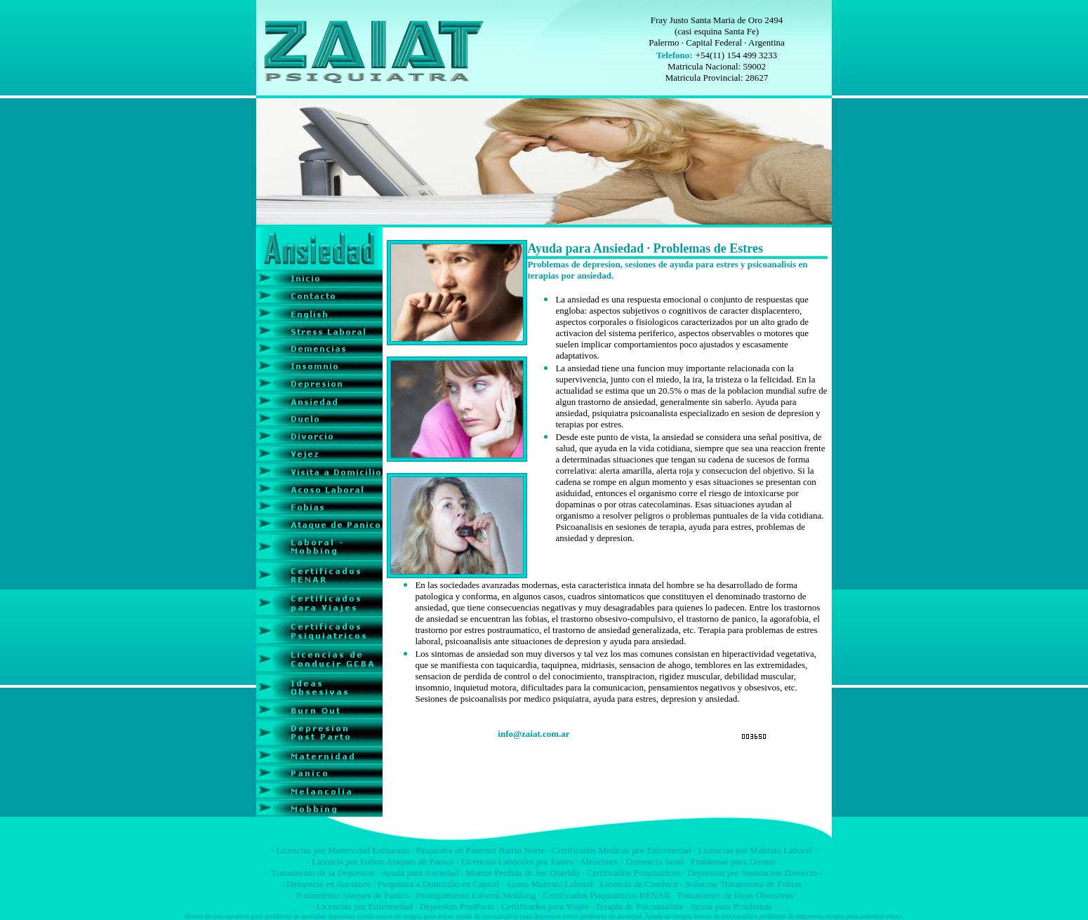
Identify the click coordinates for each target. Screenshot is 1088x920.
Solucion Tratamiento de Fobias (743, 884)
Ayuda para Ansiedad (420, 872)
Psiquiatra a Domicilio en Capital (438, 884)
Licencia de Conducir (639, 884)
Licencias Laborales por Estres (517, 861)
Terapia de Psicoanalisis (639, 906)
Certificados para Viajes (545, 906)
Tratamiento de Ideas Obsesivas (734, 895)
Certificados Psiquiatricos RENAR (606, 895)
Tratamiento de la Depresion (323, 872)
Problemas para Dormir (733, 861)
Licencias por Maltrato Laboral (754, 850)
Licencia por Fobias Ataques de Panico (383, 861)
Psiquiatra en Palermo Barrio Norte (480, 850)
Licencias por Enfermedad (365, 906)
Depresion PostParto (457, 906)
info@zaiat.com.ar (533, 733)
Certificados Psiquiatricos (634, 872)
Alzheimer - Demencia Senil (632, 861)
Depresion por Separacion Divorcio (751, 872)
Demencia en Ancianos (328, 884)
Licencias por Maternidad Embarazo (342, 850)
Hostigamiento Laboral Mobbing (476, 895)
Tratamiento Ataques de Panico (352, 895)
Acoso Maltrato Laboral (549, 884)
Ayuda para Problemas (730, 906)
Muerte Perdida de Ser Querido (522, 872)
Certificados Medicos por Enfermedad (621, 850)
